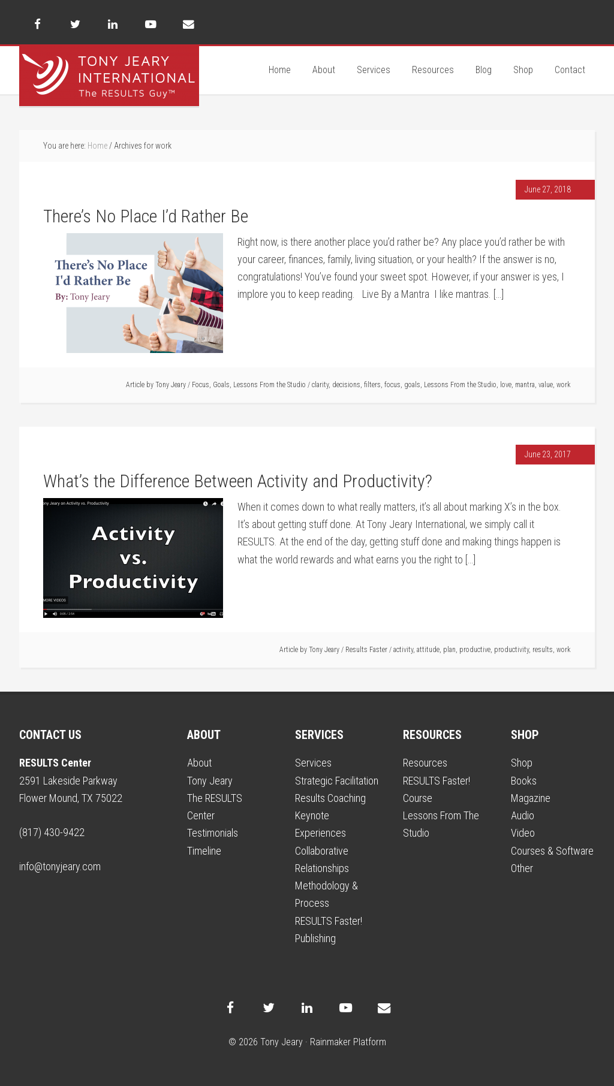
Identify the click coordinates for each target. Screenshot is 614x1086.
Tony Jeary (109, 76)
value (545, 385)
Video (523, 832)
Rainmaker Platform (348, 1042)
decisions (346, 385)
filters (372, 385)
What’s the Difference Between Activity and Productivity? (237, 480)
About (199, 762)
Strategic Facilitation (336, 780)
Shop (521, 762)
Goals (221, 385)
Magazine (530, 798)
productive (474, 649)
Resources (425, 762)
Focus (200, 385)
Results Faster (366, 649)
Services (313, 762)
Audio (522, 815)
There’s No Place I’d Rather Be (145, 216)
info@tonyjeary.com (60, 866)
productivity (511, 649)
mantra (525, 385)
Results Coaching (330, 798)
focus (392, 385)
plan (449, 649)
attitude (428, 649)
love (505, 385)
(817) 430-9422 (52, 832)
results (542, 649)
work (563, 385)
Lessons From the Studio (269, 385)
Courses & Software (552, 850)
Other (522, 868)
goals (412, 385)
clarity (320, 385)
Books (524, 780)
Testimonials (212, 832)
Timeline (204, 850)
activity (403, 649)
